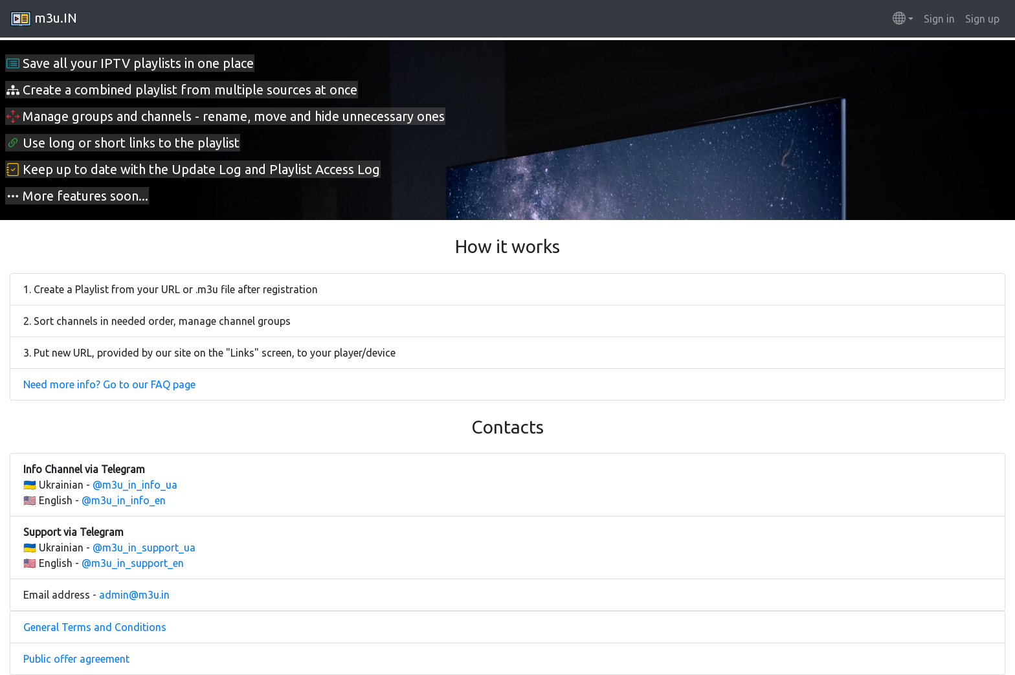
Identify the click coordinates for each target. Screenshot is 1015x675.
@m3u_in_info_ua (135, 485)
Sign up (982, 19)
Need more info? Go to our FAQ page (109, 384)
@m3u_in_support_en (133, 563)
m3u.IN (43, 18)
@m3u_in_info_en (124, 500)
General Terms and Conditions (94, 627)
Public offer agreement (76, 659)
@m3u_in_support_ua (144, 547)
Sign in (939, 19)
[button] (903, 19)
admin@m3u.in (134, 595)
